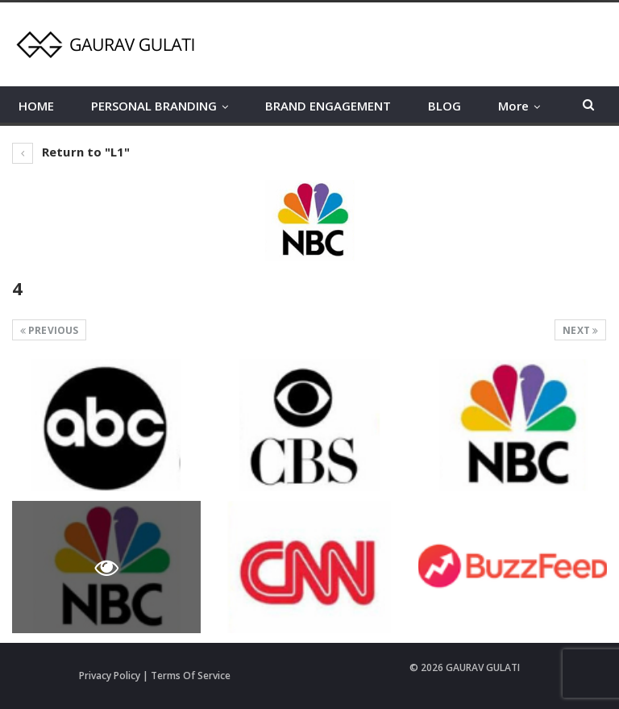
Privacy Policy (109, 675)
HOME (36, 106)
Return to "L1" (71, 152)
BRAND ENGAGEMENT (328, 106)
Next (580, 330)
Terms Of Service (191, 675)
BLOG (444, 106)
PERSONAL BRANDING (154, 106)
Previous (49, 330)
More (513, 106)
